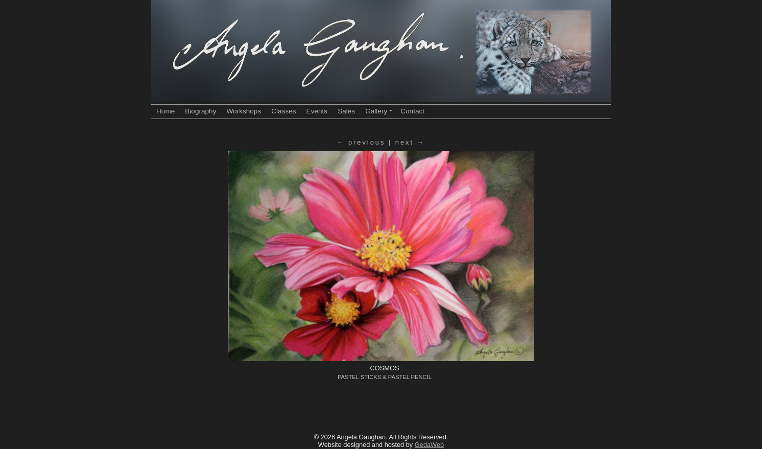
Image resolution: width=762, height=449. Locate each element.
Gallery (378, 111)
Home (165, 111)
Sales (346, 111)
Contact (412, 111)
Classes (283, 111)
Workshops (243, 111)
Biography (200, 111)
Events (317, 111)
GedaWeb (429, 444)
